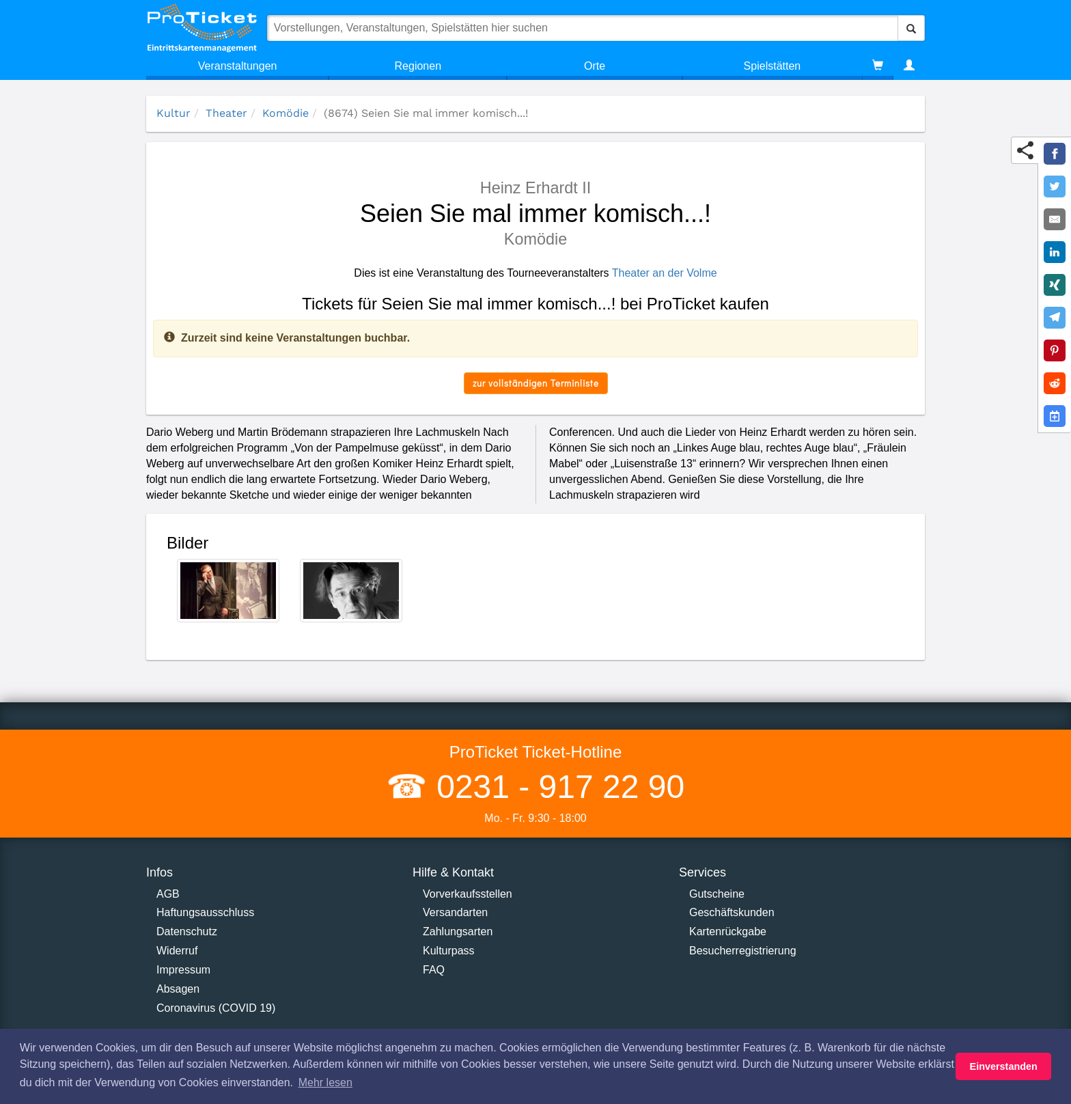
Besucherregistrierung (742, 950)
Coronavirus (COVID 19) (215, 1008)
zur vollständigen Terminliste (536, 383)
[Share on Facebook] (1055, 154)
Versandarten (455, 912)
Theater (226, 113)
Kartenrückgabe (727, 931)
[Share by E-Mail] (1055, 219)
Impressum (183, 970)
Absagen (177, 989)
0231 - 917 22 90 (556, 787)
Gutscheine (717, 894)
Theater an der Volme (664, 273)
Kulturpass (449, 950)
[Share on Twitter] (1055, 186)
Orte (594, 66)
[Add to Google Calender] (1055, 416)
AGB (168, 894)
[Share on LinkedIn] (1055, 252)
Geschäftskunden (732, 912)
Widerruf (176, 950)
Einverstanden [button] (1004, 1066)
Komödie (285, 113)
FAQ (434, 970)
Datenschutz (186, 931)
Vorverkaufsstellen (467, 894)
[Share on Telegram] (1055, 318)
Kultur (173, 113)
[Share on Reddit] (1055, 383)
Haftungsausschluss (205, 912)
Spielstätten (772, 66)
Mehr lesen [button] (325, 1082)
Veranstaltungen (237, 66)
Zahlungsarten (457, 931)
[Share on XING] (1055, 285)
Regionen (418, 66)
